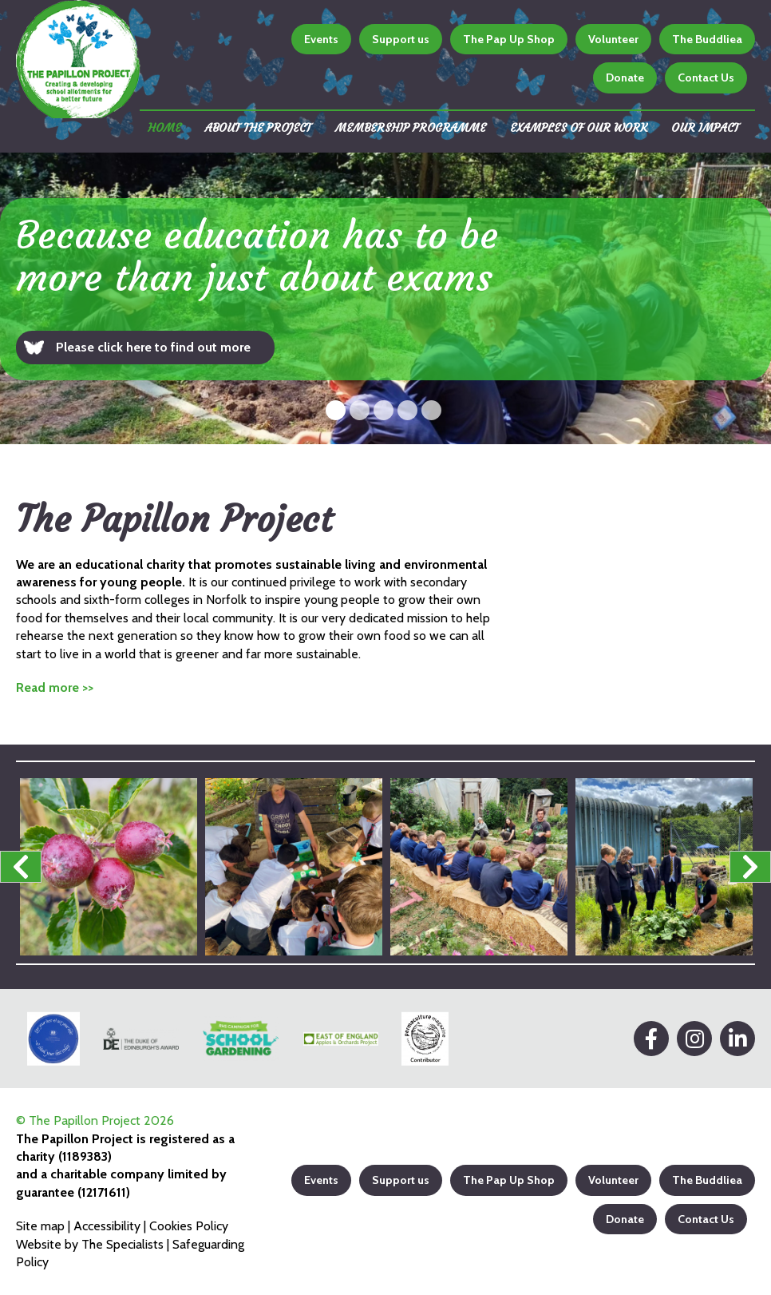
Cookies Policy (188, 1225)
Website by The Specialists (90, 1244)
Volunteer (613, 39)
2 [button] (360, 410)
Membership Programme (410, 128)
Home (164, 128)
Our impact (705, 128)
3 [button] (383, 410)
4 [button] (407, 410)
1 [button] (336, 410)
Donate (625, 77)
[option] (385, 298)
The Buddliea (707, 39)
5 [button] (431, 410)
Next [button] (750, 867)
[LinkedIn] (737, 1038)
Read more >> (54, 687)
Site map (40, 1225)
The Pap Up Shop (509, 39)
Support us (400, 39)
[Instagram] (694, 1038)
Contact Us (706, 77)
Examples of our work (578, 128)
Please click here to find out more (153, 347)
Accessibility (106, 1225)
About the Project (258, 128)
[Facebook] (651, 1038)
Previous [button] (21, 867)
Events (321, 39)
